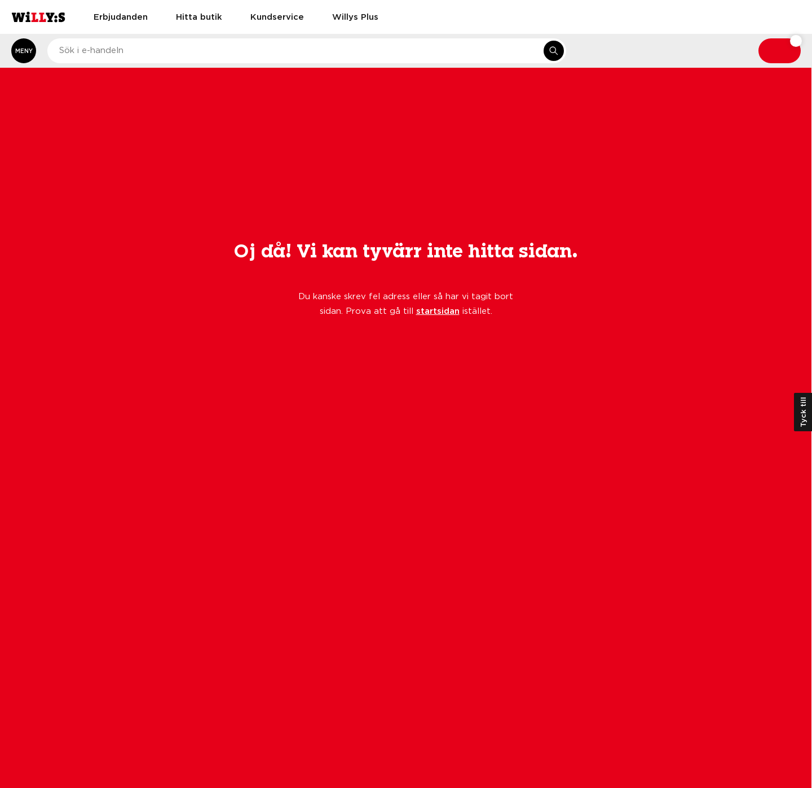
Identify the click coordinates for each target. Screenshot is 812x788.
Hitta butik (199, 16)
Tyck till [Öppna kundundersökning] (803, 412)
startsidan (438, 310)
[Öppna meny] (23, 50)
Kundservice (277, 16)
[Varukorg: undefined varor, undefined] (779, 50)
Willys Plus (355, 16)
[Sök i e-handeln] (554, 51)
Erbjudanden (121, 16)
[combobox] (306, 50)
